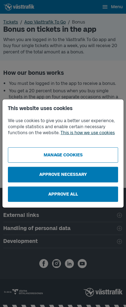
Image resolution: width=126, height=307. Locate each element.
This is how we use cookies (88, 132)
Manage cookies (63, 154)
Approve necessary (63, 174)
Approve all (63, 194)
